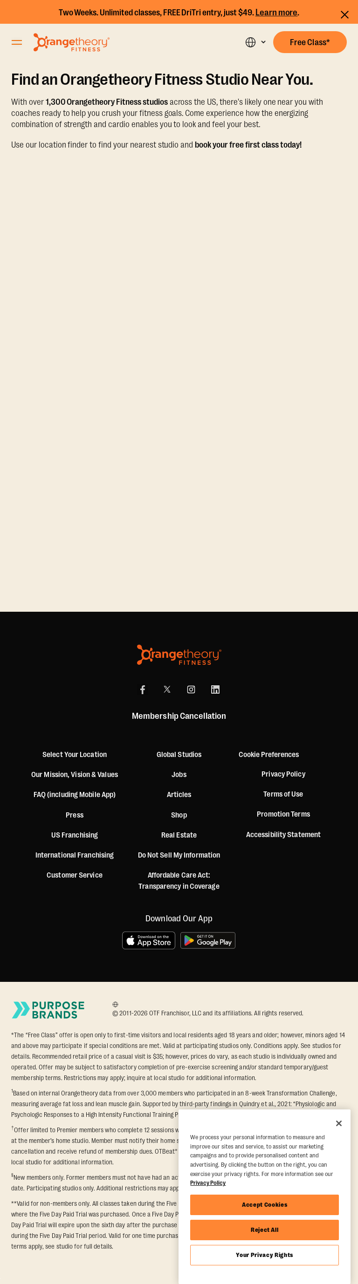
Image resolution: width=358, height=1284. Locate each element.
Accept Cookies (264, 1204)
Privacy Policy (283, 774)
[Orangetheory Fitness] (179, 654)
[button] (255, 42)
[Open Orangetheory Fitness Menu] (16, 42)
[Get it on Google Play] (208, 940)
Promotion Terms (283, 814)
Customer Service (75, 875)
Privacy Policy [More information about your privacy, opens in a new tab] (208, 1182)
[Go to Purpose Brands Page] (48, 1009)
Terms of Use (283, 794)
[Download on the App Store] (149, 940)
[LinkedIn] (215, 689)
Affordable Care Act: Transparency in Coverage (178, 881)
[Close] (339, 1123)
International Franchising (74, 855)
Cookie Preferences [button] (269, 754)
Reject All (265, 1229)
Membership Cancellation (179, 716)
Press (74, 815)
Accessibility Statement (283, 835)
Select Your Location (74, 754)
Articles (179, 795)
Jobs (179, 774)
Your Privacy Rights (264, 1254)
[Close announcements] (345, 13)
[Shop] (178, 815)
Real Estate (179, 835)
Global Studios (179, 754)
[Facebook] (142, 689)
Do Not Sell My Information (179, 855)
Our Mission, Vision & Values (74, 774)
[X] (166, 689)
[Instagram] (191, 689)
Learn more (276, 12)
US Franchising (74, 835)
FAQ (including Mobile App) (75, 795)
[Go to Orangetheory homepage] (72, 42)
